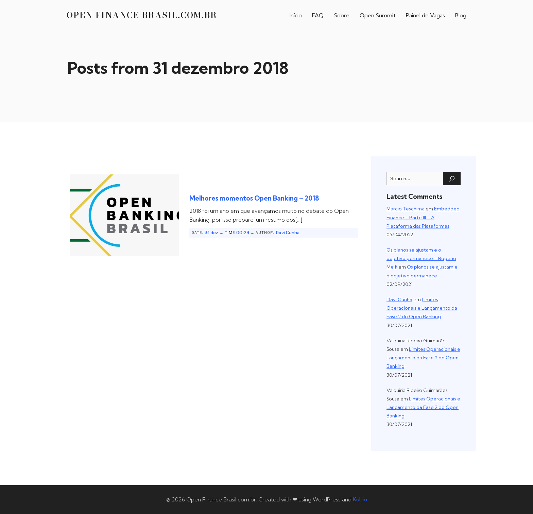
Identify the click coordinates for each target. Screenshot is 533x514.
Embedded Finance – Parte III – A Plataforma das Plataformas (423, 217)
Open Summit (378, 15)
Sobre (341, 15)
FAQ (318, 15)
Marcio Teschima (405, 209)
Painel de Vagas (425, 15)
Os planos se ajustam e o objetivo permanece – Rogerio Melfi (421, 258)
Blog (460, 15)
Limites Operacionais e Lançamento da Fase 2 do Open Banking (421, 308)
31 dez (211, 233)
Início (296, 15)
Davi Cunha (288, 233)
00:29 (242, 233)
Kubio (360, 499)
